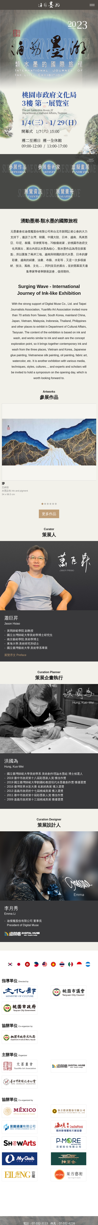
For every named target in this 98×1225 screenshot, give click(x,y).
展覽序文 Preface (15, 655)
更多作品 (49, 514)
